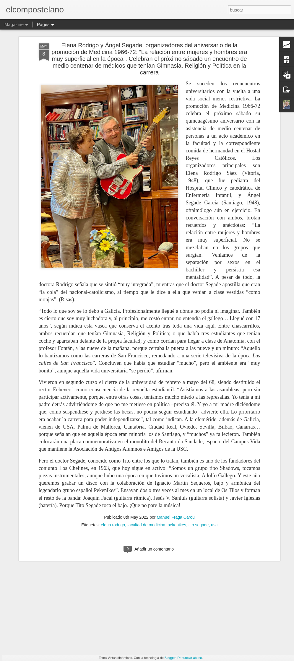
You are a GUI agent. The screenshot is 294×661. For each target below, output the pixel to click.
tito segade (199, 494)
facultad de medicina (146, 494)
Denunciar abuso (189, 658)
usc (214, 494)
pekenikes (177, 494)
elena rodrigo (113, 494)
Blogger (170, 658)
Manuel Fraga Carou (175, 486)
